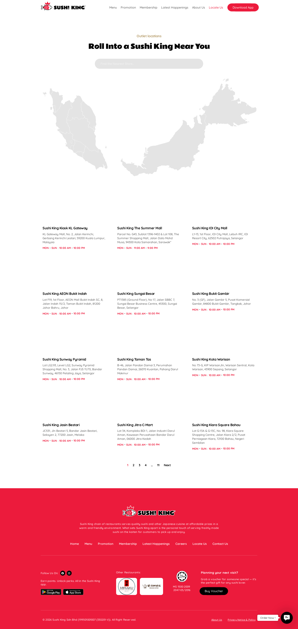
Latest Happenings (174, 7)
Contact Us (220, 544)
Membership (148, 7)
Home (74, 544)
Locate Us (216, 7)
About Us (198, 7)
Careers (181, 544)
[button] (243, 7)
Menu (113, 7)
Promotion (128, 7)
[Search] (149, 64)
